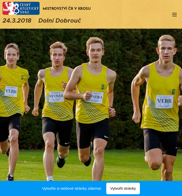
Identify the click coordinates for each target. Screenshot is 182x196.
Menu (174, 14)
